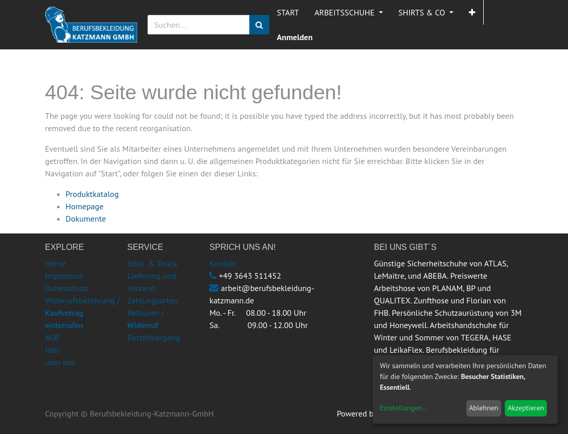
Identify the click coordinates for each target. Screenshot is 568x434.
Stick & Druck (152, 263)
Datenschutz (66, 288)
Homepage (85, 206)
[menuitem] (288, 12)
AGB (52, 337)
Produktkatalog (92, 194)
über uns (60, 362)
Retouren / (145, 313)
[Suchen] (259, 24)
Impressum (64, 275)
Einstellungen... (404, 407)
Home (55, 263)
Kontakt (222, 263)
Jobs (52, 350)
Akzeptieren (526, 407)
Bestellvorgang (153, 337)
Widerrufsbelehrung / (82, 312)
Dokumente (86, 218)
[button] (472, 12)
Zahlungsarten (152, 300)
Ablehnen (483, 407)
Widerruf (142, 325)
